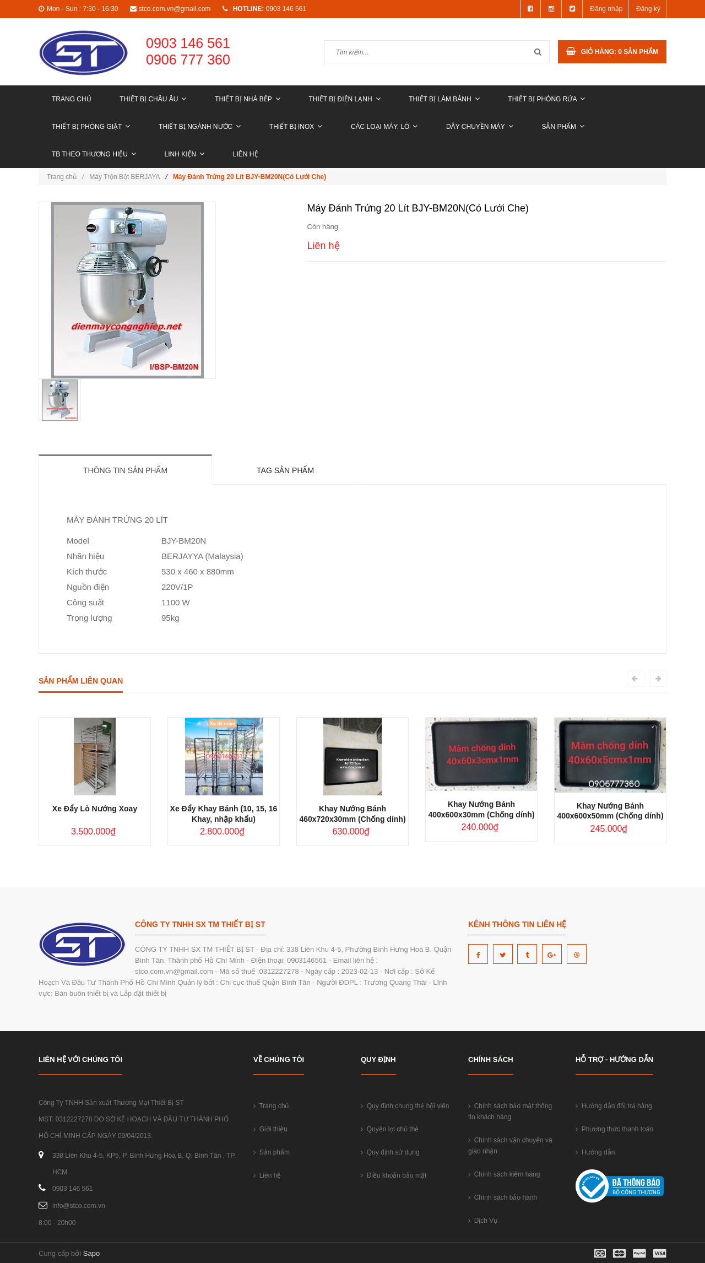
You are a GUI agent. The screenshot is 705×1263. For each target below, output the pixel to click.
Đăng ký (648, 9)
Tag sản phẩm (285, 470)
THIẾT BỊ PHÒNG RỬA (546, 99)
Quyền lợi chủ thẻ (390, 1129)
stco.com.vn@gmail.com (174, 9)
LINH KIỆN (185, 154)
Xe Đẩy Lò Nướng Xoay (94, 808)
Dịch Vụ (482, 1220)
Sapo (91, 1253)
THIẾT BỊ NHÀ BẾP (247, 99)
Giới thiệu (270, 1129)
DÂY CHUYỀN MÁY (479, 127)
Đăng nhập (606, 9)
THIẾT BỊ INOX (295, 127)
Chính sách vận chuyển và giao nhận (510, 1145)
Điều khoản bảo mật (393, 1175)
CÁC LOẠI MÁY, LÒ (384, 127)
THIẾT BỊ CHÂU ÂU (153, 99)
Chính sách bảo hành (502, 1197)
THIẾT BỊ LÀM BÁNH (444, 99)
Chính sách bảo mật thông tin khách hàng (510, 1111)
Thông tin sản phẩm (125, 470)
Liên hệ (245, 154)
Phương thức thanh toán (614, 1129)
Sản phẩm (562, 127)
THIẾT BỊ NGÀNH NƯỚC (200, 127)
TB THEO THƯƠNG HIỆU (94, 154)
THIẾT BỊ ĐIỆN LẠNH (344, 99)
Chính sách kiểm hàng (504, 1174)
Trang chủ (71, 99)
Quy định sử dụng (390, 1152)
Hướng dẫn (595, 1152)
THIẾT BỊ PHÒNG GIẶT (91, 127)
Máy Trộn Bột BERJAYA (124, 177)
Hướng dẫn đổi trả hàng (614, 1106)
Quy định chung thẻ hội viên (405, 1106)
